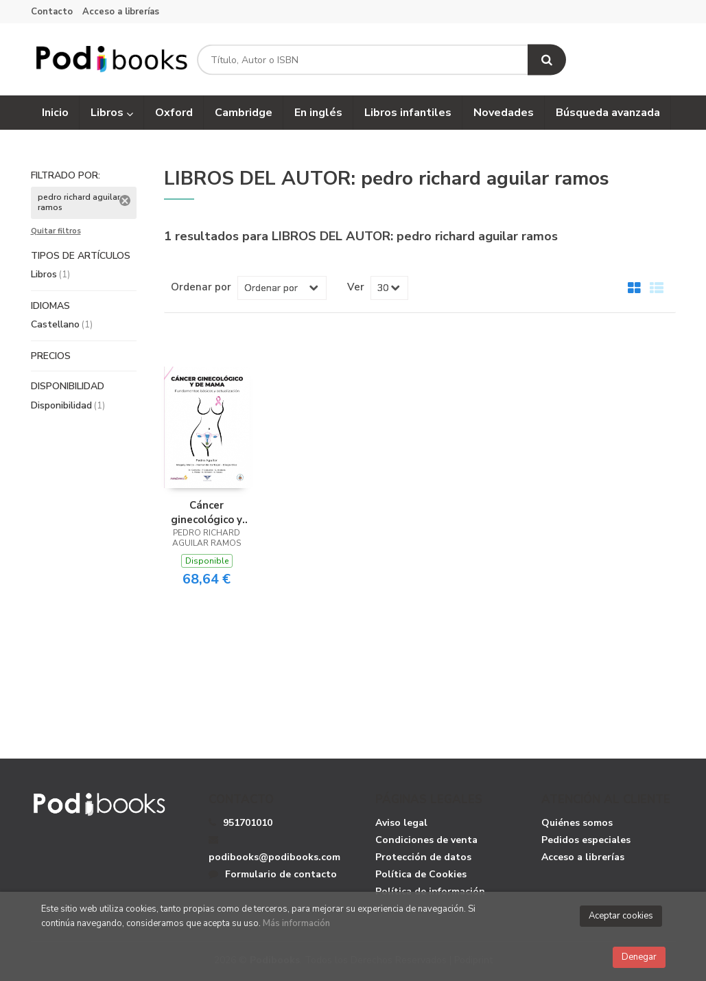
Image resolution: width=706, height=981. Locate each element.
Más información (296, 923)
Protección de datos (423, 857)
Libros (112, 113)
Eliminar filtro (124, 201)
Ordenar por (201, 287)
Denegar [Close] (639, 957)
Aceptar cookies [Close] (621, 916)
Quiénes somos (577, 823)
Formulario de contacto (273, 874)
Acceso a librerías (120, 11)
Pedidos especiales (586, 840)
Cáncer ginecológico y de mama (206, 512)
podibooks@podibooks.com (274, 849)
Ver (355, 287)
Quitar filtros (56, 232)
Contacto (52, 11)
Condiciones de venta (426, 840)
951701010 (247, 823)
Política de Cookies (421, 874)
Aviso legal (401, 823)
